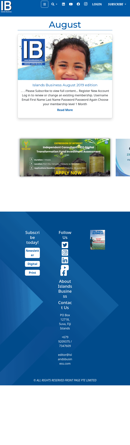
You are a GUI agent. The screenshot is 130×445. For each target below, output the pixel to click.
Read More (65, 110)
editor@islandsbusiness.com (65, 359)
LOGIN (97, 4)
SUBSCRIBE (116, 4)
